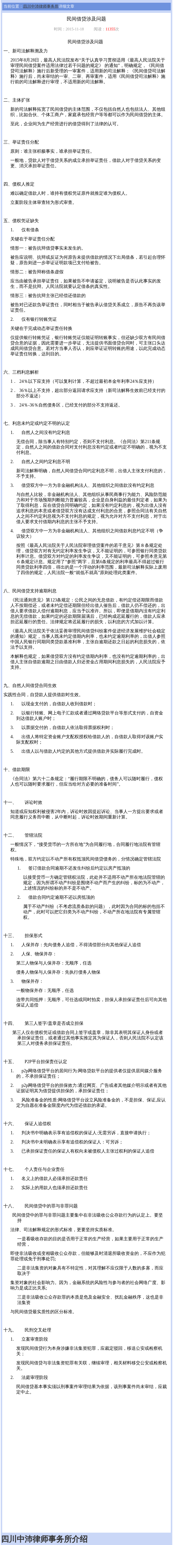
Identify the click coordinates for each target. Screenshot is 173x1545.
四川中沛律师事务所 (41, 6)
